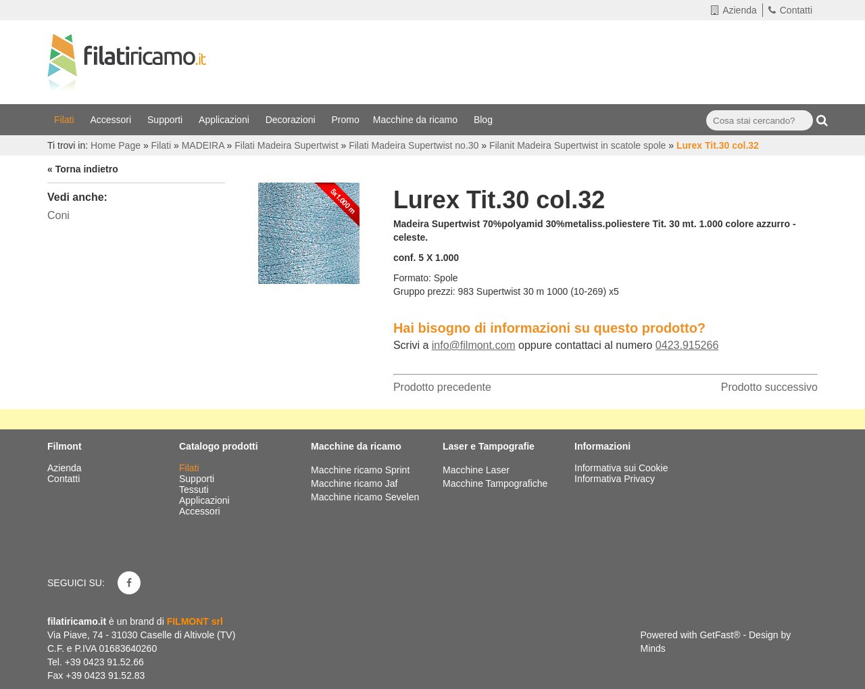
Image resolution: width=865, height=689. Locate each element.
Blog (484, 119)
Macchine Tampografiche (495, 483)
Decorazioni (292, 119)
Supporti (166, 119)
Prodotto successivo (769, 387)
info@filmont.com (474, 345)
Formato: (412, 277)
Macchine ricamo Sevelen (365, 497)
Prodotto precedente (442, 387)
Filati (65, 119)
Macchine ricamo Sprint (360, 470)
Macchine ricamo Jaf (354, 483)
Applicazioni (225, 119)
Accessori (112, 119)
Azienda (734, 10)
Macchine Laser (476, 470)
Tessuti (195, 489)
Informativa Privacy (614, 478)
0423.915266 (687, 345)
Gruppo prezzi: (424, 291)
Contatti (790, 10)
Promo (346, 119)
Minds (653, 648)
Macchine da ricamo (416, 119)
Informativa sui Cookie (621, 467)
